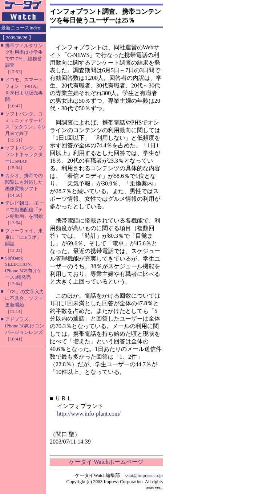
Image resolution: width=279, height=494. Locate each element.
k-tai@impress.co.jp (144, 475)
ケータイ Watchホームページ (106, 462)
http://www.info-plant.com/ (89, 414)
